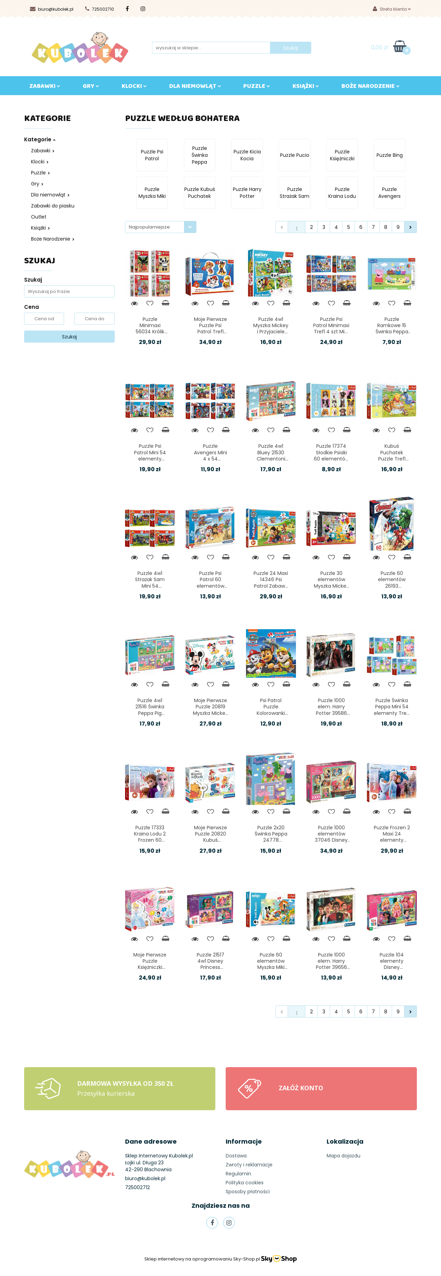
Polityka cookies (245, 1182)
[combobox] (160, 227)
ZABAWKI (44, 87)
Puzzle (256, 87)
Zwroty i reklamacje (249, 1164)
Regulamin (238, 1173)
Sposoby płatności (248, 1191)
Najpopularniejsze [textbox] (149, 227)
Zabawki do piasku (52, 205)
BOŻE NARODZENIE (370, 87)
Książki (40, 227)
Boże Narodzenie (52, 238)
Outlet (39, 216)
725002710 (99, 9)
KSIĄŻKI (306, 87)
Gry (37, 183)
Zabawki (42, 150)
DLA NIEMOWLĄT (195, 87)
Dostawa (236, 1155)
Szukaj (69, 336)
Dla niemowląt (50, 194)
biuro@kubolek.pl (51, 9)
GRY (91, 87)
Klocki (40, 161)
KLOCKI (134, 87)
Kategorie (39, 139)
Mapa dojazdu (343, 1155)
